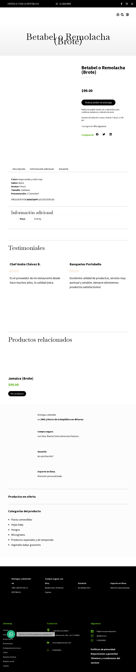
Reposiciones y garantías (104, 634)
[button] (97, 134)
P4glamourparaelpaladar (106, 612)
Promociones (8, 624)
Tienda (5, 611)
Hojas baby (17, 505)
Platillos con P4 (8, 642)
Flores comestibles (21, 500)
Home (5, 615)
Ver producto (17, 374)
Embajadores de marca (12, 629)
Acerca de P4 (8, 620)
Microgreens (100, 126)
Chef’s (5, 633)
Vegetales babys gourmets (26, 525)
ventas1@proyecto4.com (61, 623)
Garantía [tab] (63, 149)
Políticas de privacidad (103, 629)
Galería (6, 646)
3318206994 (56, 631)
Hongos (15, 510)
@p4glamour (102, 616)
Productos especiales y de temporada (32, 520)
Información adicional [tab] (42, 149)
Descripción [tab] (19, 149)
